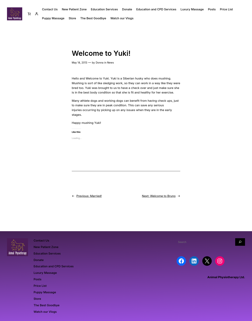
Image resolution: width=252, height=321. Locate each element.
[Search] (240, 242)
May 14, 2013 (79, 62)
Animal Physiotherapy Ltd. (226, 277)
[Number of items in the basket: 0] (29, 14)
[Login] (36, 14)
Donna (99, 62)
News (110, 62)
